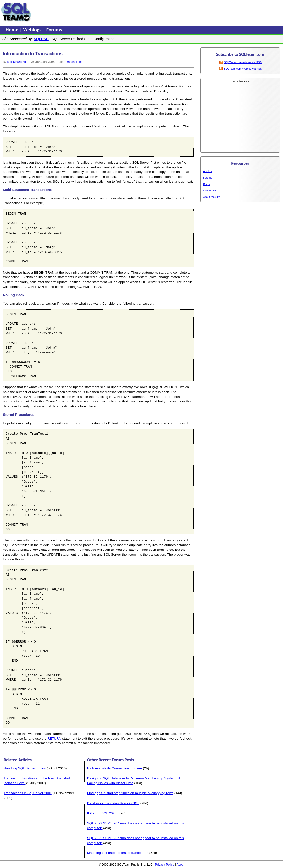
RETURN (54, 738)
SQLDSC (41, 39)
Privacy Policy (164, 864)
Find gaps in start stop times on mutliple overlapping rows (130, 793)
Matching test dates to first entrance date (117, 853)
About (180, 864)
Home (13, 30)
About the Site (211, 196)
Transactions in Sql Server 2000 (28, 793)
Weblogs (33, 30)
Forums (54, 30)
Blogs (206, 184)
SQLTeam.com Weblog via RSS (243, 68)
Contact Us (209, 190)
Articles (207, 171)
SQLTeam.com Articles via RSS (243, 62)
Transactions (73, 61)
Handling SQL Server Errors (25, 768)
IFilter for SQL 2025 (102, 813)
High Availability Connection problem (114, 768)
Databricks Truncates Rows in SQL (113, 803)
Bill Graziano (16, 61)
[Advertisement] (127, 12)
